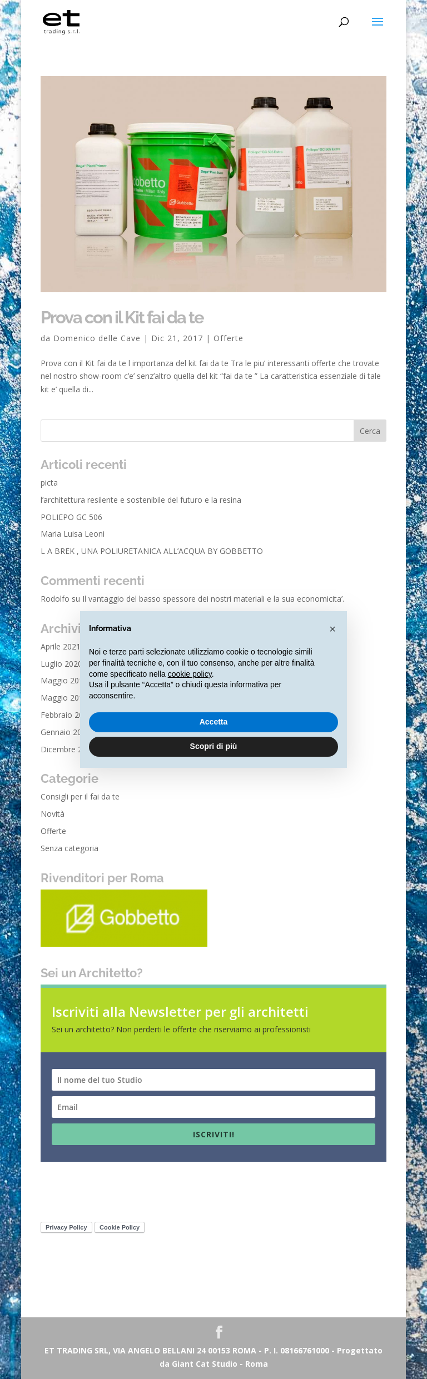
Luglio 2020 (61, 663)
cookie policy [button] (190, 673)
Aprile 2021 (61, 646)
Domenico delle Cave (97, 338)
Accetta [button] (214, 721)
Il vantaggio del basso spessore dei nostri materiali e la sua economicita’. (213, 598)
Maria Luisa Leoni (73, 533)
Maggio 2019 (64, 680)
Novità (52, 813)
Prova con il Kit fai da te (122, 317)
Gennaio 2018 (66, 732)
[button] (332, 629)
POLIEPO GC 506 (71, 517)
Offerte (229, 338)
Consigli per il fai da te (80, 796)
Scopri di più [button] (213, 746)
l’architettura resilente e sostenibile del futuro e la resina (141, 499)
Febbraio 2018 (66, 715)
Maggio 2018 (64, 697)
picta (49, 482)
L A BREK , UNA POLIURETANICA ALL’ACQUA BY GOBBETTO (152, 551)
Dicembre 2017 (68, 749)
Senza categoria (69, 848)
